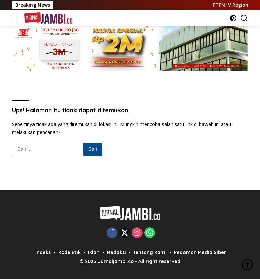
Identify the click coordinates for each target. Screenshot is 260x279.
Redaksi (116, 252)
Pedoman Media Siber (200, 252)
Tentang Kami (150, 252)
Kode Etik (69, 252)
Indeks (43, 252)
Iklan (94, 252)
